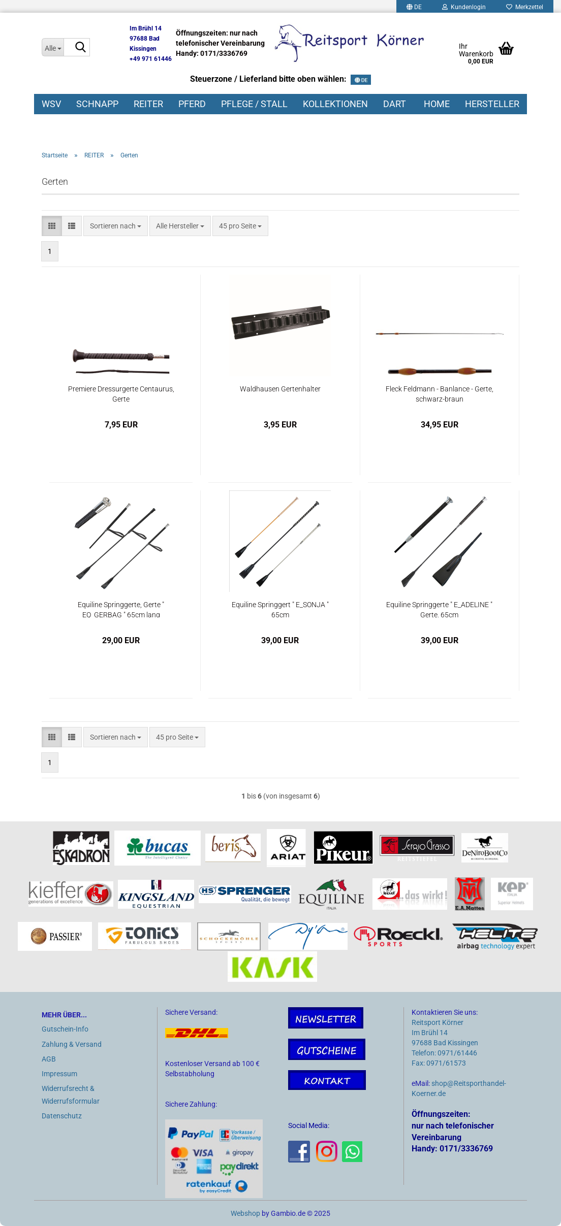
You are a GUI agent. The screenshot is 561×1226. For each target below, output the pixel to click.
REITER (148, 103)
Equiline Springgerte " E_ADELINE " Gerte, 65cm (439, 609)
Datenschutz (62, 1116)
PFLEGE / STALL (254, 103)
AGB (49, 1059)
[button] (52, 226)
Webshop (245, 1213)
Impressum (59, 1074)
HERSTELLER (492, 103)
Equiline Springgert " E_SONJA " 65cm (280, 609)
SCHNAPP (97, 103)
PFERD (192, 103)
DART (394, 103)
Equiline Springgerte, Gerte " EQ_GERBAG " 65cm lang (121, 609)
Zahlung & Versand (72, 1044)
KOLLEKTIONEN (335, 103)
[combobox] (115, 226)
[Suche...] (53, 47)
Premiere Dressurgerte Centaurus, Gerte (121, 393)
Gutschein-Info (65, 1029)
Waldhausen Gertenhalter (280, 389)
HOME (437, 103)
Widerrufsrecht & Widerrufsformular (71, 1094)
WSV (51, 103)
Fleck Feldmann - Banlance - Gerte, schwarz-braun (439, 393)
